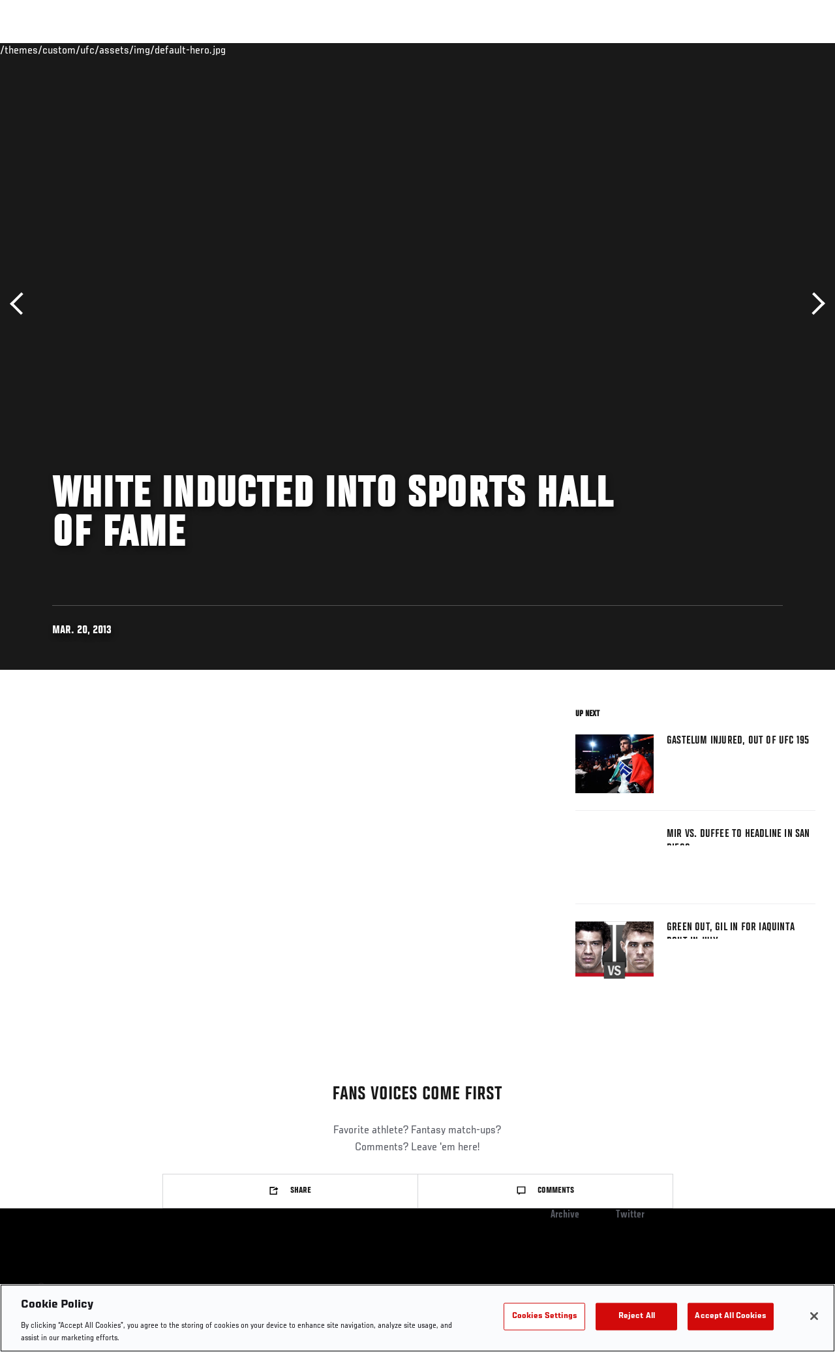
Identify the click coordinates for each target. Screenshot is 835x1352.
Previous (21, 303)
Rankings (91, 49)
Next (813, 303)
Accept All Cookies (730, 1316)
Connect (598, 49)
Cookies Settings (544, 1316)
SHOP (756, 49)
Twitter (630, 1215)
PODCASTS (706, 49)
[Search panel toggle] (793, 49)
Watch (650, 49)
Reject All (636, 1316)
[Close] (814, 1316)
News (199, 49)
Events (35, 49)
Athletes (149, 49)
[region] (417, 1318)
